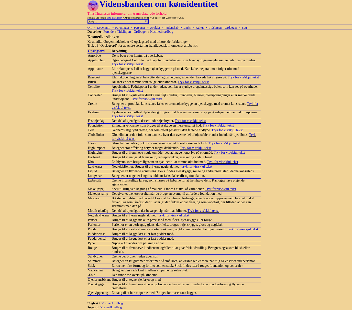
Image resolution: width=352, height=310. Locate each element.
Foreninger (124, 27)
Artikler (157, 27)
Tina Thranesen (114, 17)
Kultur (202, 27)
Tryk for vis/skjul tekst (127, 64)
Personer (141, 27)
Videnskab (174, 27)
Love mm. (105, 27)
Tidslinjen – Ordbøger (225, 27)
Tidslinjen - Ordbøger (132, 31)
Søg (244, 27)
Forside (108, 31)
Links (189, 27)
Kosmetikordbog (161, 31)
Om (92, 27)
